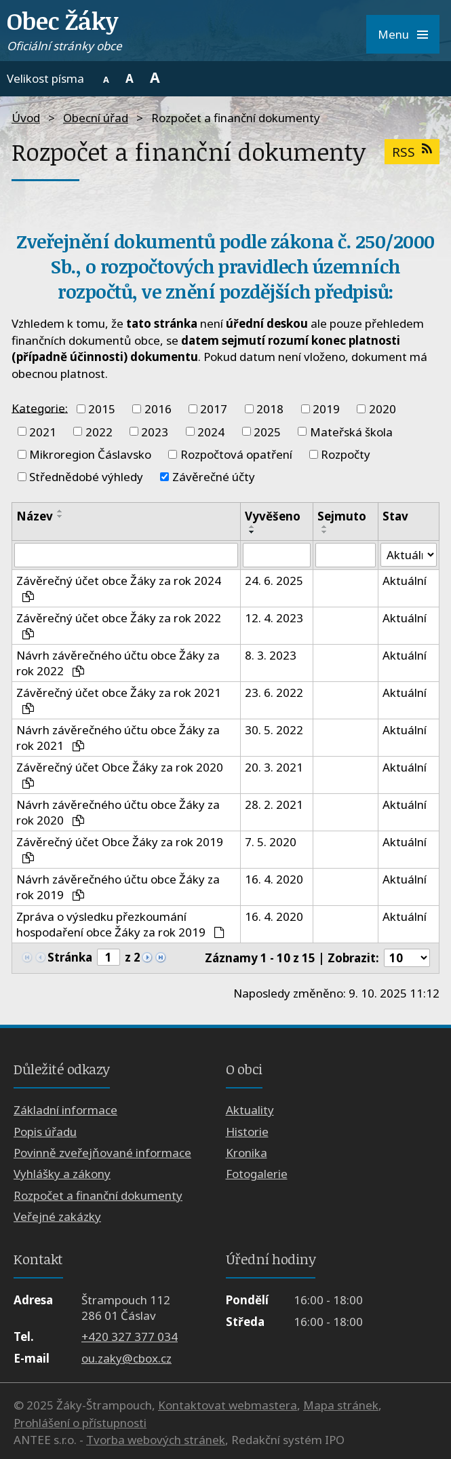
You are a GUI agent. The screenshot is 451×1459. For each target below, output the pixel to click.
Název (34, 516)
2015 (101, 409)
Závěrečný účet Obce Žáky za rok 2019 (119, 848)
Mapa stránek (340, 1406)
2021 (42, 431)
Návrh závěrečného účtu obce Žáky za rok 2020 (118, 812)
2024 (210, 431)
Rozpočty (345, 454)
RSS (411, 151)
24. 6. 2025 (274, 580)
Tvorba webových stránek (155, 1440)
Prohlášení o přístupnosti (80, 1422)
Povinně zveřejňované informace (102, 1152)
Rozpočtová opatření (236, 454)
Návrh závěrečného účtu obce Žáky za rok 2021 (118, 737)
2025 (267, 431)
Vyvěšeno (272, 516)
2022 (99, 431)
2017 (213, 409)
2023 (154, 431)
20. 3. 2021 (274, 767)
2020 (382, 409)
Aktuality (250, 1110)
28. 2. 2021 (274, 804)
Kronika (246, 1152)
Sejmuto (341, 516)
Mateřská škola (351, 431)
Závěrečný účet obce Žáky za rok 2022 (118, 624)
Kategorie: (40, 407)
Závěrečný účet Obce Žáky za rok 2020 (119, 774)
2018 (269, 409)
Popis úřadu (45, 1131)
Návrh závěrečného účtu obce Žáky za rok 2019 (118, 887)
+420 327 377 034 (129, 1337)
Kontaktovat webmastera (227, 1406)
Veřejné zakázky (57, 1217)
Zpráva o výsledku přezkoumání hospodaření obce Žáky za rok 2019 (120, 924)
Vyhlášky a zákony (62, 1174)
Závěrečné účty (213, 477)
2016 (158, 409)
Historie (247, 1131)
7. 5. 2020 (270, 842)
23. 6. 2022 (274, 692)
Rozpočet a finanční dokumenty (98, 1195)
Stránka (69, 957)
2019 (326, 409)
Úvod (26, 118)
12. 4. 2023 (274, 618)
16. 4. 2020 (274, 879)
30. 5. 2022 (274, 730)
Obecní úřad (95, 118)
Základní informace (65, 1110)
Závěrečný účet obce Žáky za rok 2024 (118, 587)
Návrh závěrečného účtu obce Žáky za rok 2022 (118, 663)
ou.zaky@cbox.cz (126, 1358)
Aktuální (405, 580)
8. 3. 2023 (270, 655)
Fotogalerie (257, 1174)
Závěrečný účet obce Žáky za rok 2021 (118, 699)
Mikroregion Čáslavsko (90, 454)
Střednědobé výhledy (86, 477)
